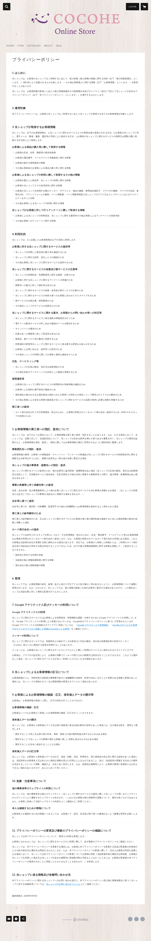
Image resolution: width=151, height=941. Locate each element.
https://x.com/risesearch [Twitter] (136, 919)
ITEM (20, 45)
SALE (59, 45)
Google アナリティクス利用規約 (92, 625)
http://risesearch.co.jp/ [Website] (142, 919)
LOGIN (132, 6)
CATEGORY (34, 45)
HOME (10, 45)
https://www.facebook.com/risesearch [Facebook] (130, 919)
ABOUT (48, 45)
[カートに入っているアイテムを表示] (144, 6)
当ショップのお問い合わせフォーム (63, 884)
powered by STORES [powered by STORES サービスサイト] (76, 919)
